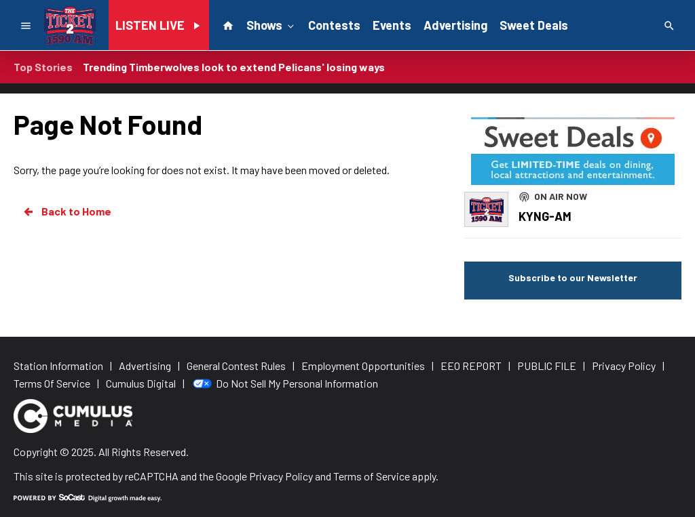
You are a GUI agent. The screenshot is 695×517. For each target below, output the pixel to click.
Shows (271, 24)
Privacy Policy (281, 476)
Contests (334, 25)
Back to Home (66, 211)
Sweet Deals (534, 25)
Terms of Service (371, 476)
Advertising (455, 25)
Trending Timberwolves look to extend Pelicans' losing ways (234, 66)
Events (392, 25)
